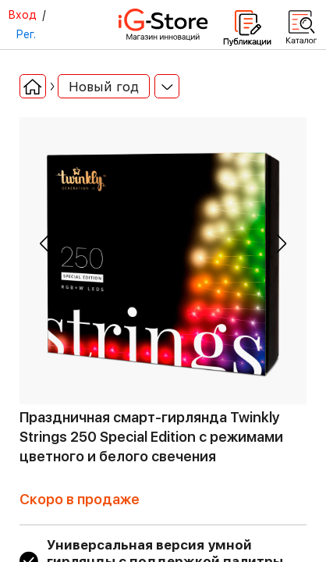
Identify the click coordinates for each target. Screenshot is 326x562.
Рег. (26, 34)
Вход (22, 15)
